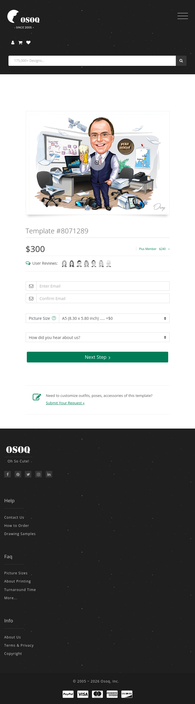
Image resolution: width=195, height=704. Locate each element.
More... (10, 598)
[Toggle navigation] (183, 16)
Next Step (97, 357)
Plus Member (154, 249)
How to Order (16, 525)
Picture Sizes (16, 573)
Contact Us (14, 517)
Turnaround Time (20, 589)
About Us (12, 637)
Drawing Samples (20, 533)
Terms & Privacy (19, 645)
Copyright (13, 653)
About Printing (17, 581)
